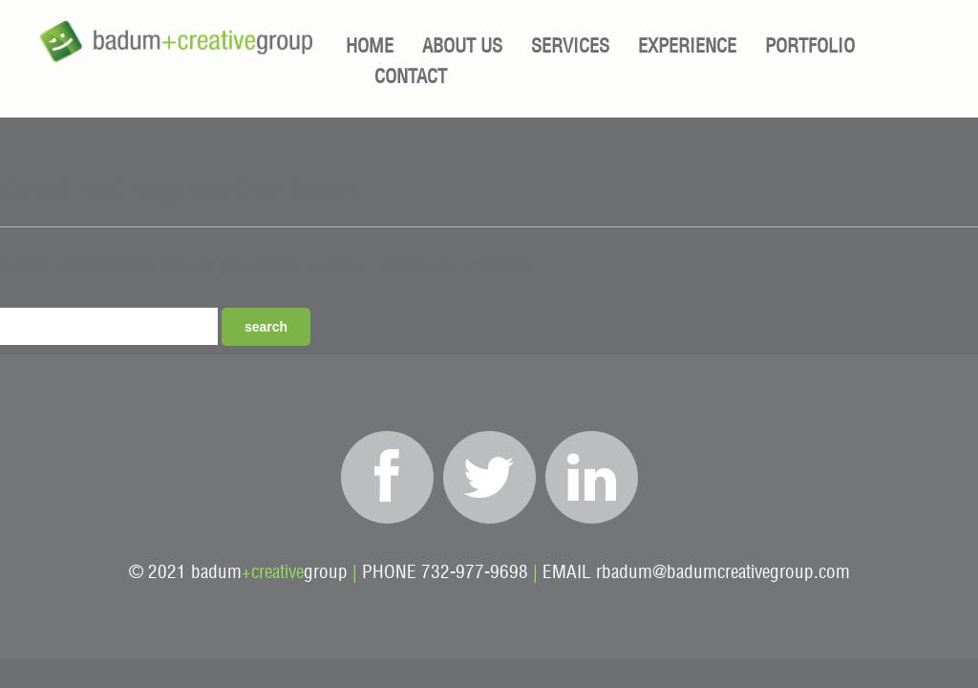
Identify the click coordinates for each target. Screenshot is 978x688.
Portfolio (810, 46)
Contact (410, 77)
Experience (687, 46)
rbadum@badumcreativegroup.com (723, 573)
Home (369, 46)
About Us (462, 46)
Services (570, 46)
